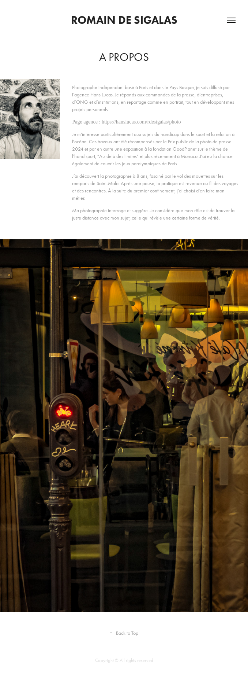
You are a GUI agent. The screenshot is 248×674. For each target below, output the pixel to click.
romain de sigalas (124, 20)
